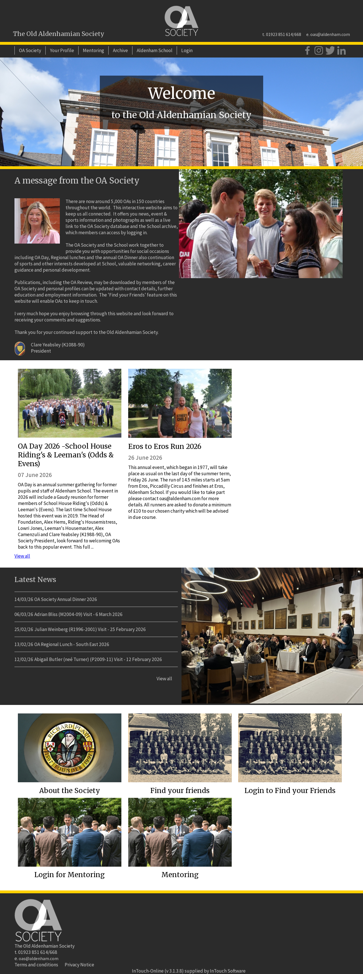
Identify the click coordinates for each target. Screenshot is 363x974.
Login (187, 50)
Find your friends (180, 790)
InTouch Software (228, 971)
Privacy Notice (79, 965)
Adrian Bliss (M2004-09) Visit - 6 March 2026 (78, 614)
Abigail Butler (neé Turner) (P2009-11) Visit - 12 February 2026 (98, 659)
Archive (120, 50)
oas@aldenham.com (330, 34)
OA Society (30, 50)
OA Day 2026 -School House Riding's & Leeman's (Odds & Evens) (66, 455)
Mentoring (93, 50)
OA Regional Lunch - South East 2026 (71, 644)
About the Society (69, 790)
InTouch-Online (148, 971)
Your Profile (62, 50)
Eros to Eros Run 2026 (164, 446)
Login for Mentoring (69, 874)
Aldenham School (154, 50)
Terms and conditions (36, 965)
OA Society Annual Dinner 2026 (65, 599)
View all (22, 556)
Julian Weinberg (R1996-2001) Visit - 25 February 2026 (90, 629)
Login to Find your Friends (289, 790)
